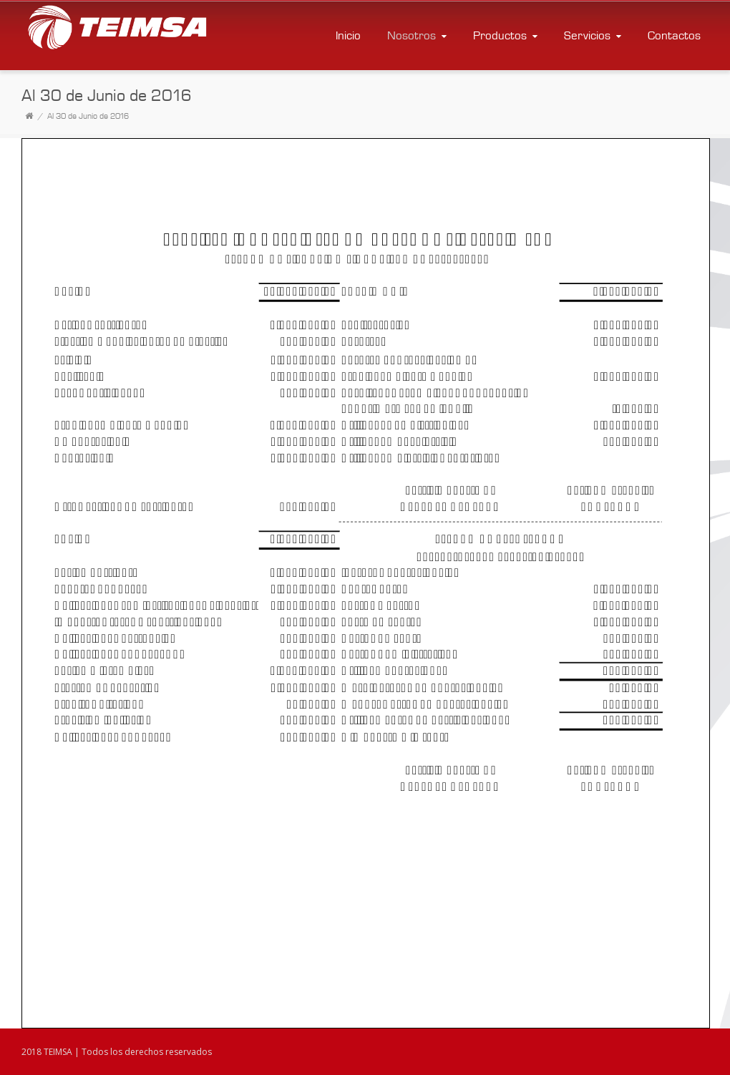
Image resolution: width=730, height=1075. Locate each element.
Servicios (594, 35)
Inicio (348, 35)
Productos (506, 35)
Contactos (674, 35)
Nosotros (418, 35)
